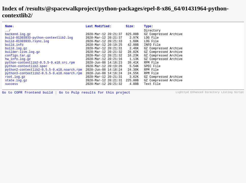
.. (7, 32)
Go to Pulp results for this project (94, 106)
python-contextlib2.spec (26, 75)
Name (9, 27)
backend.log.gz (18, 36)
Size (130, 27)
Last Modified (98, 27)
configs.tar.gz (18, 62)
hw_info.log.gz (18, 66)
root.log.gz (15, 88)
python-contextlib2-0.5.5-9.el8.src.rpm (40, 71)
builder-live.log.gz (22, 58)
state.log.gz (16, 92)
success (11, 97)
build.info (14, 49)
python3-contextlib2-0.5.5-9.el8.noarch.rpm (43, 84)
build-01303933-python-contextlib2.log (39, 40)
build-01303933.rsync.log (27, 45)
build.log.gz (16, 53)
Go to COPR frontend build (27, 106)
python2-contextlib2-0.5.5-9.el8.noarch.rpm (43, 79)
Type (148, 27)
